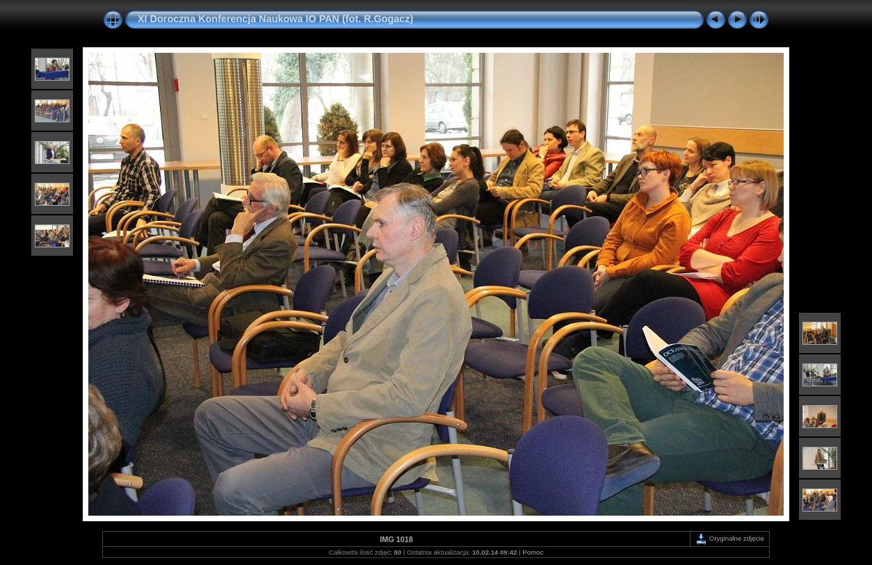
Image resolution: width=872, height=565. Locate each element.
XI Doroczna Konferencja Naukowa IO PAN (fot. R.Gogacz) (275, 18)
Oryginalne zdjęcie (729, 538)
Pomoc (532, 552)
